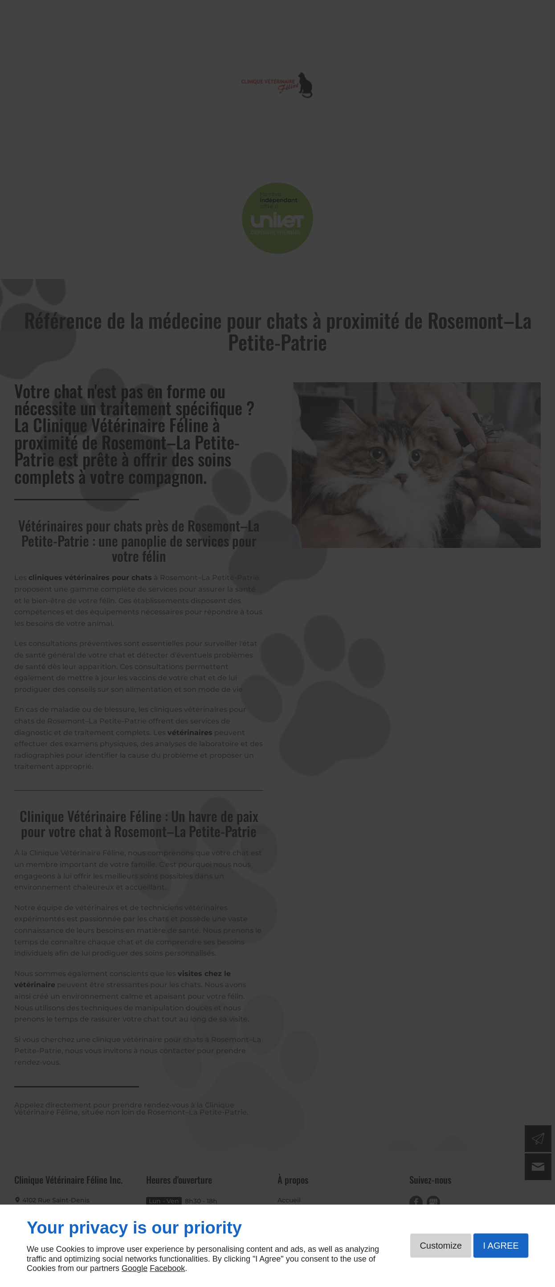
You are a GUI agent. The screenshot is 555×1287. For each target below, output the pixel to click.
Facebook (167, 1268)
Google (134, 1268)
